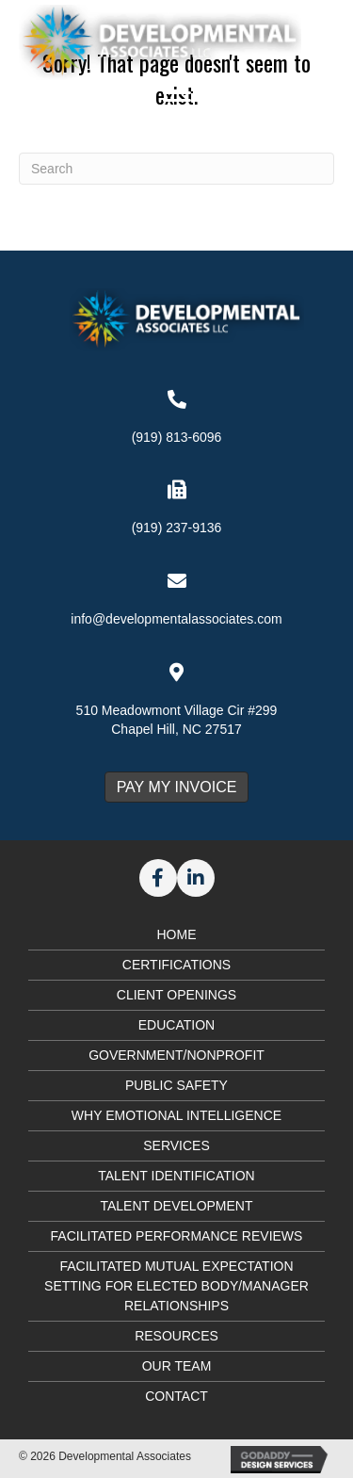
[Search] (176, 169)
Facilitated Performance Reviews (177, 1235)
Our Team (177, 1365)
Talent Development (176, 1205)
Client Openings (176, 994)
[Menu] (177, 101)
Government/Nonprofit (176, 1055)
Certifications (176, 964)
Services (176, 1145)
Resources (176, 1335)
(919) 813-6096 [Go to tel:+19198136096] (177, 437)
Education (176, 1024)
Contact (176, 1396)
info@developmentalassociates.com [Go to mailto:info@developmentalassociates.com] (176, 618)
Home (177, 934)
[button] (158, 878)
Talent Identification (176, 1175)
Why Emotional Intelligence (176, 1115)
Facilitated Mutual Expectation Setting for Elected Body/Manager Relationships (176, 1286)
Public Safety (176, 1085)
